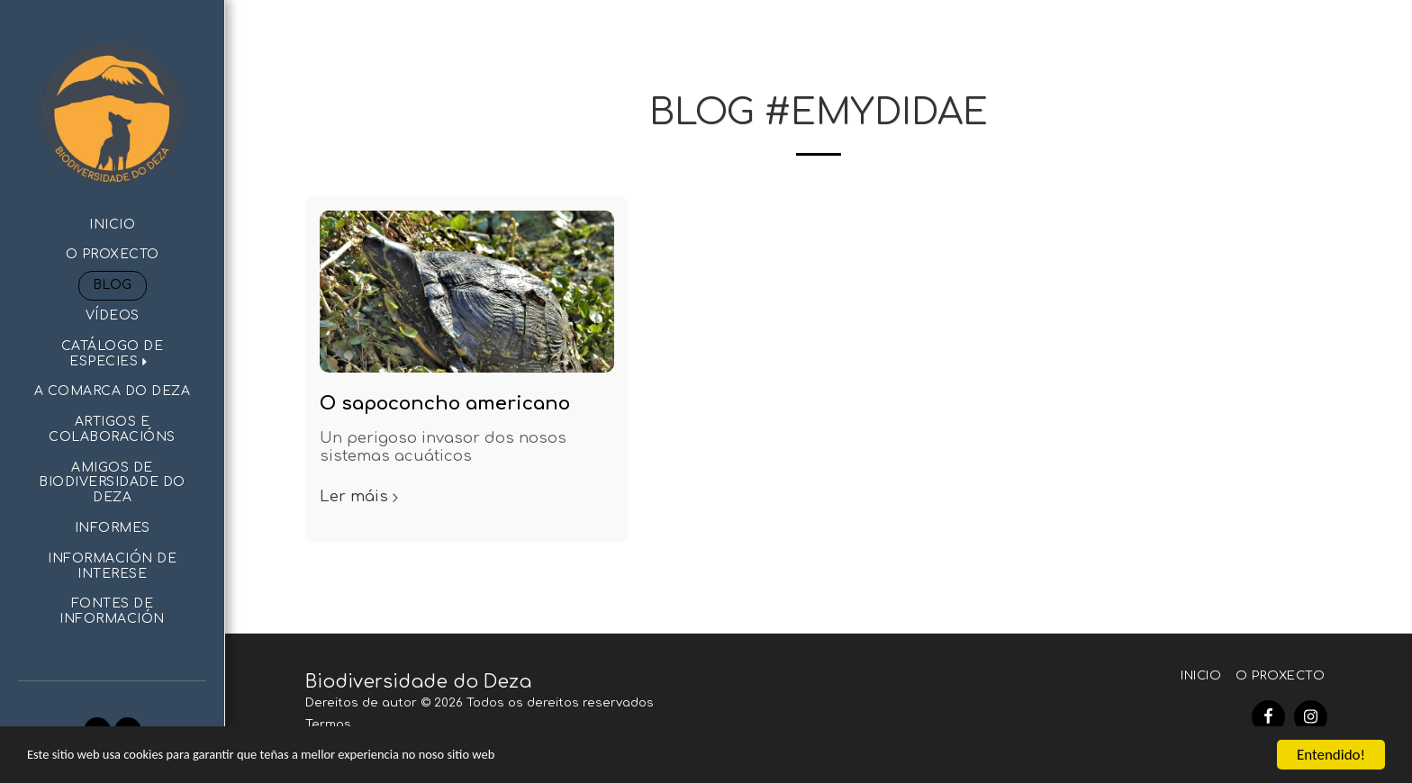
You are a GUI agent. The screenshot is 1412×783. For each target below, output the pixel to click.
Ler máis (361, 496)
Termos (328, 724)
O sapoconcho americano (445, 403)
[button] (112, 354)
